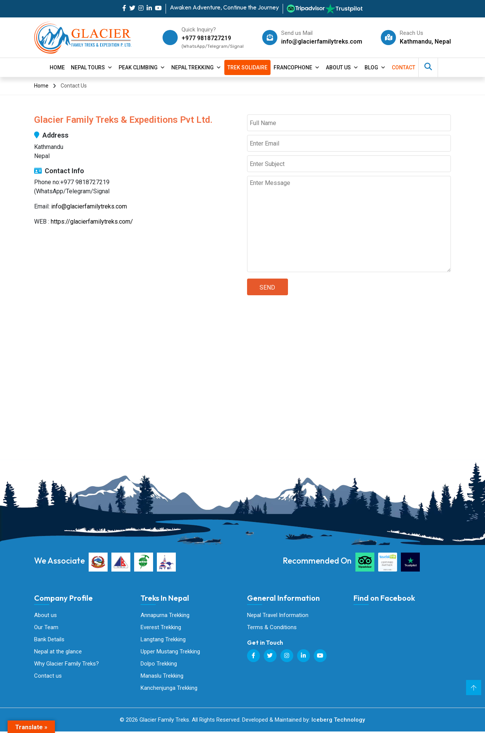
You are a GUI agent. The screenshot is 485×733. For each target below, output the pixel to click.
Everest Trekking (161, 627)
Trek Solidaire (247, 67)
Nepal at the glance (58, 652)
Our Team (46, 627)
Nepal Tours (92, 67)
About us (45, 615)
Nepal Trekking (196, 67)
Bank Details (49, 639)
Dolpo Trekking (159, 664)
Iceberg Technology (338, 721)
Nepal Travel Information (277, 615)
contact (403, 67)
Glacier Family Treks (410, 649)
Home (57, 67)
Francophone (297, 67)
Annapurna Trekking (165, 615)
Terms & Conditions (272, 627)
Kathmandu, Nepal (425, 41)
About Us (342, 67)
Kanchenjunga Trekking (169, 689)
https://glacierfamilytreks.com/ (92, 221)
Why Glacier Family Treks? (66, 664)
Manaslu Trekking (162, 676)
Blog (375, 67)
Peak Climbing (142, 67)
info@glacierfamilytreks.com (321, 41)
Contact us (48, 676)
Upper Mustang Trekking (170, 652)
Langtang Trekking (163, 639)
